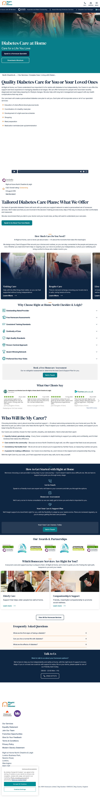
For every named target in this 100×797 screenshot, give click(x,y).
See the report (11, 193)
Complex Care (34, 74)
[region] (20, 780)
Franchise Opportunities (12, 775)
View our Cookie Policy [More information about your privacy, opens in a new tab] (19, 780)
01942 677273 (50, 734)
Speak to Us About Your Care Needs (17, 222)
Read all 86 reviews (92, 437)
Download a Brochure (15, 59)
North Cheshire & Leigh (11, 74)
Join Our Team (8, 772)
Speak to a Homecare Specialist (15, 53)
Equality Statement (10, 768)
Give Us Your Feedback (12, 779)
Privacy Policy (8, 786)
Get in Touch (50, 404)
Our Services (23, 74)
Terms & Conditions (10, 782)
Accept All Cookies (20, 784)
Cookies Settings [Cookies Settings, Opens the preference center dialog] (20, 789)
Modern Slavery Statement (13, 789)
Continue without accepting (29, 769)
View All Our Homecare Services (50, 676)
